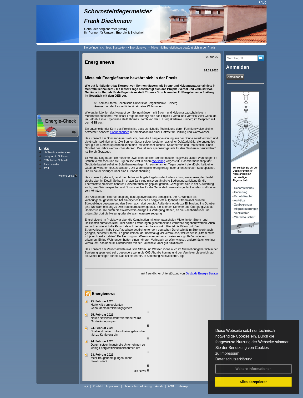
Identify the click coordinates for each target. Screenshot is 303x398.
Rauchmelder (51, 164)
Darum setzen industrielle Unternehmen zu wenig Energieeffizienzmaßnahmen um (118, 346)
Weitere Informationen (253, 369)
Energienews (104, 294)
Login (85, 386)
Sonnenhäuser (119, 132)
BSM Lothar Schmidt (56, 160)
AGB (171, 386)
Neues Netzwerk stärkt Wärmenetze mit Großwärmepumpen (116, 319)
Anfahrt (159, 386)
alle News (141, 371)
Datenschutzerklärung (233, 359)
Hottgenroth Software (56, 156)
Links (44, 148)
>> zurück (212, 57)
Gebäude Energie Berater (202, 273)
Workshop (158, 161)
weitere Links (68, 175)
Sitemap (182, 386)
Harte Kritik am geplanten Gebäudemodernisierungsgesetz (111, 306)
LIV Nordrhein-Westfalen (58, 152)
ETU (46, 168)
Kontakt (98, 386)
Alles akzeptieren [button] (253, 382)
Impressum (229, 353)
